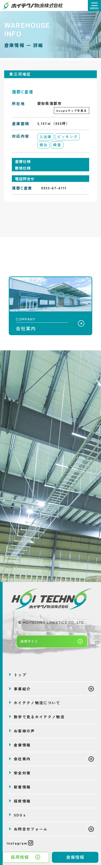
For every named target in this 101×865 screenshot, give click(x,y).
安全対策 (22, 772)
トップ (20, 674)
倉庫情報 (75, 857)
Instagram (20, 843)
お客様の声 (24, 730)
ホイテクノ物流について (37, 702)
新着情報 (22, 787)
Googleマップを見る (71, 110)
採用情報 (26, 857)
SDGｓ (20, 814)
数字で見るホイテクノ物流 (39, 716)
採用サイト (51, 641)
